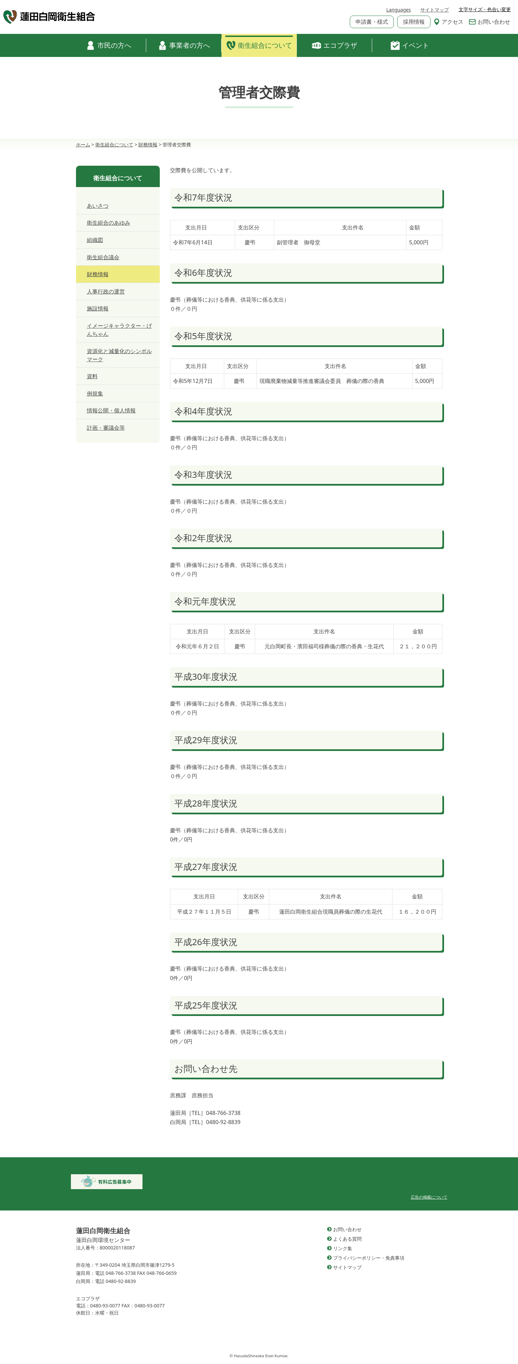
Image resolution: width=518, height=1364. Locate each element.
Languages (398, 9)
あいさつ (98, 205)
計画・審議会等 (106, 427)
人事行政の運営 (106, 291)
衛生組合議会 (103, 257)
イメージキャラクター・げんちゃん (119, 330)
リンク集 (342, 1248)
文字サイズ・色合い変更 (485, 9)
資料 (92, 376)
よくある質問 (347, 1239)
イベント (409, 45)
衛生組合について (259, 45)
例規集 (95, 393)
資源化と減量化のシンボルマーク (119, 355)
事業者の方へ (184, 45)
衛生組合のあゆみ (108, 222)
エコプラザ (334, 45)
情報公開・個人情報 (111, 410)
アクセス (448, 21)
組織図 (95, 240)
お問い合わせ (489, 21)
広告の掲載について (429, 1197)
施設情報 (98, 308)
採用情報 (414, 21)
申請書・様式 (372, 21)
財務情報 (98, 274)
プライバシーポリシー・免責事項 (368, 1258)
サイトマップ (434, 9)
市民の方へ (108, 45)
